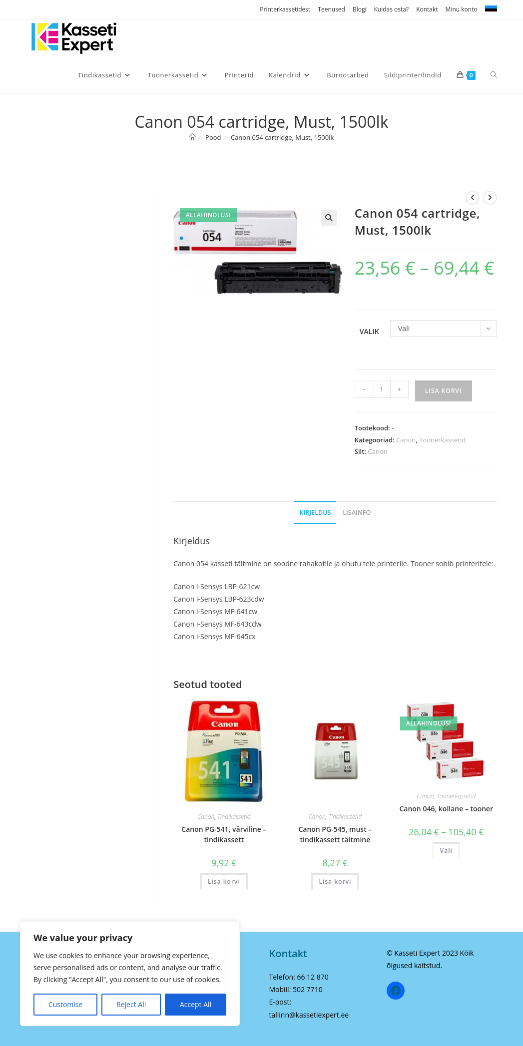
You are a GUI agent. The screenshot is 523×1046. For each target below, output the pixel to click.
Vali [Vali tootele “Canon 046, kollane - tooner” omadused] (446, 850)
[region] (130, 973)
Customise (65, 1004)
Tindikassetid (234, 816)
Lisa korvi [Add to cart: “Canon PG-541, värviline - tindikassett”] (224, 881)
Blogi (360, 9)
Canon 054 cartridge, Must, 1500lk (282, 137)
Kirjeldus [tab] (315, 512)
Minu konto (462, 9)
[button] (329, 218)
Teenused (331, 9)
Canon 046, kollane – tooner (446, 808)
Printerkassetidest (285, 9)
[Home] (192, 137)
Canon (406, 439)
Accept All (195, 1004)
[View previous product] (473, 198)
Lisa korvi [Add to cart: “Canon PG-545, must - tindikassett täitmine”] (335, 881)
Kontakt (427, 9)
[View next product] (490, 198)
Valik (369, 331)
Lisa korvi (443, 390)
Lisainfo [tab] (357, 512)
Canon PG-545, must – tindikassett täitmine (335, 834)
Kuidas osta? (391, 9)
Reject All (131, 1004)
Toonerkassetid (442, 439)
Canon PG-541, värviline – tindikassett (223, 834)
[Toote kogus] (382, 389)
